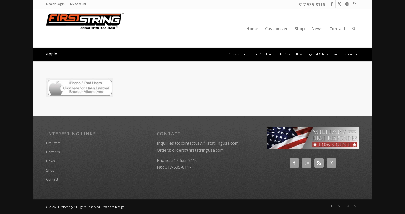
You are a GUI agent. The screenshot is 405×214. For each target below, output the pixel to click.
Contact (52, 179)
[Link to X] (339, 4)
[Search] (354, 28)
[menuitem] (56, 4)
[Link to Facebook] (331, 4)
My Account (78, 4)
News (50, 161)
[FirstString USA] (85, 28)
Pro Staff (53, 143)
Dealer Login (55, 4)
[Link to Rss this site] (355, 4)
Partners (53, 152)
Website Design (113, 207)
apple (51, 54)
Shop (50, 170)
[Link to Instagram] (347, 4)
